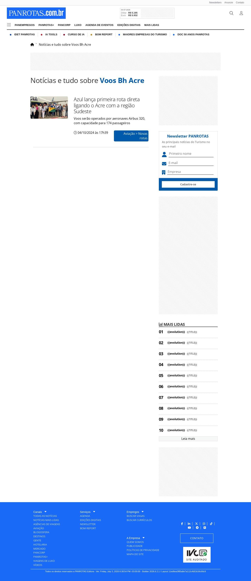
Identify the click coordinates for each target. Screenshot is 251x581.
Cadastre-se (188, 184)
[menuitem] (214, 2)
